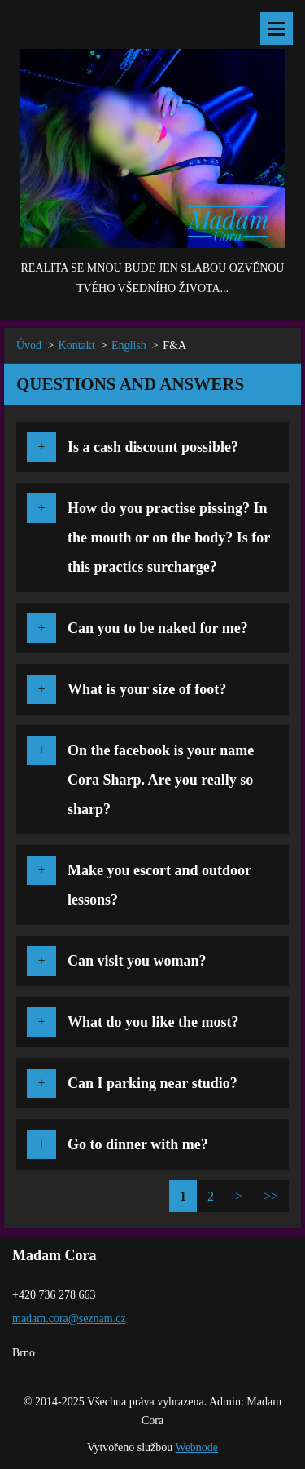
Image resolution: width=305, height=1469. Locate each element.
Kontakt (77, 345)
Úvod (28, 345)
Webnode (197, 1447)
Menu (276, 28)
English (128, 345)
